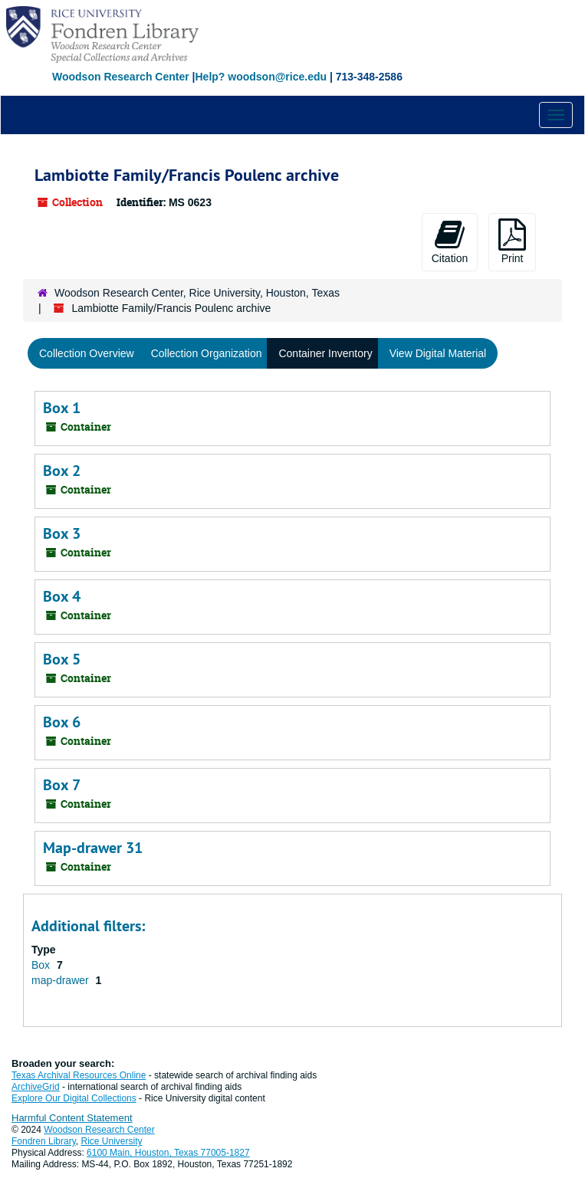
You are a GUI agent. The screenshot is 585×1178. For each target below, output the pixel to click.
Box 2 (62, 471)
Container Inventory (325, 353)
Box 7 (62, 785)
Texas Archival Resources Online (79, 1075)
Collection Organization (206, 353)
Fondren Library (44, 1141)
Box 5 (62, 659)
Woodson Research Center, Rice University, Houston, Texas (197, 293)
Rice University (112, 1141)
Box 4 (62, 596)
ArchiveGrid (36, 1086)
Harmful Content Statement (72, 1118)
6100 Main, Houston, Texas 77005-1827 (168, 1152)
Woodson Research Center (120, 77)
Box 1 (62, 408)
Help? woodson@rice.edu (261, 77)
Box (42, 965)
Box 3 (62, 533)
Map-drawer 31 (93, 848)
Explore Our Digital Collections (74, 1098)
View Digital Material (438, 353)
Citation (450, 241)
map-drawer (61, 980)
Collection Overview (86, 353)
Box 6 (62, 722)
